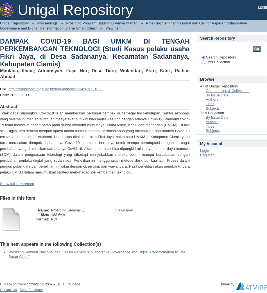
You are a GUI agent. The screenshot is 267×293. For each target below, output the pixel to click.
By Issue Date (217, 95)
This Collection (216, 62)
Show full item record (17, 184)
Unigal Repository (14, 23)
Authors (212, 99)
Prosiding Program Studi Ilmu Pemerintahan (101, 23)
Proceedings (47, 23)
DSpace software (13, 284)
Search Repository (219, 57)
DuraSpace (71, 284)
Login (262, 7)
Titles (210, 104)
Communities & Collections (227, 91)
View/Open (124, 210)
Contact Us (8, 290)
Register (207, 155)
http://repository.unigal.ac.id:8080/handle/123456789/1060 (55, 89)
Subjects (213, 108)
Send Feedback (32, 290)
